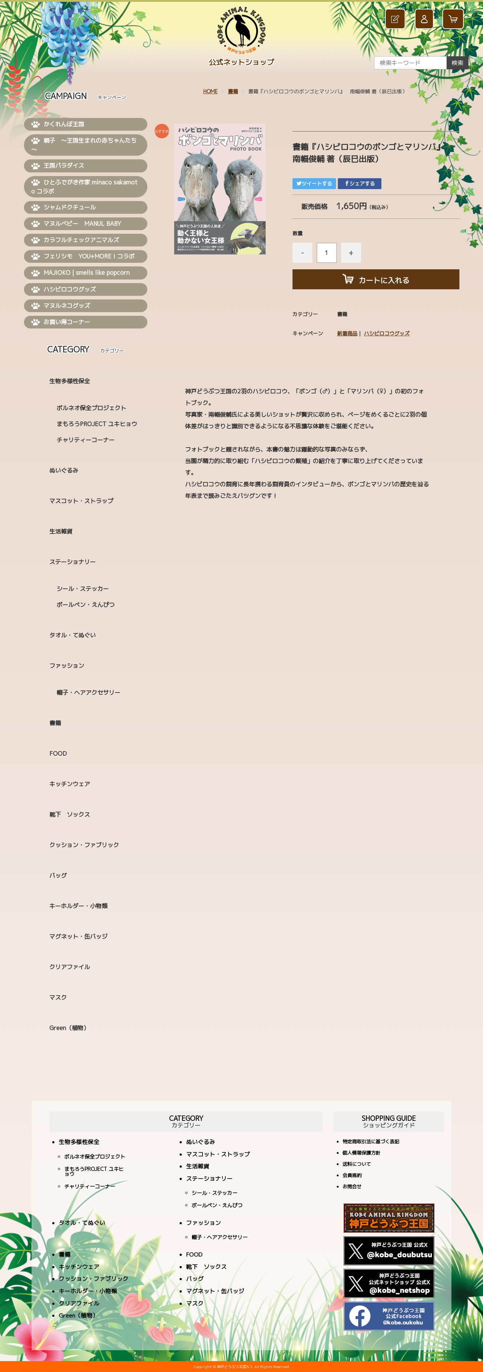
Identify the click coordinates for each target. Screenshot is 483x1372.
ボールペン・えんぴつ (86, 605)
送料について (357, 1164)
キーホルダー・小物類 (78, 906)
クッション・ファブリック (84, 845)
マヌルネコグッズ (60, 306)
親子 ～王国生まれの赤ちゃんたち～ (83, 145)
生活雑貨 (61, 531)
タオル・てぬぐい (72, 635)
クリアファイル (69, 967)
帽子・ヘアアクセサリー (88, 693)
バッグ (58, 875)
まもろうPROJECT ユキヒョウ (97, 424)
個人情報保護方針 (361, 1153)
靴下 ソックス (69, 814)
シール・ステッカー (83, 589)
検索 (457, 63)
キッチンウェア (69, 784)
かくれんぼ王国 (57, 124)
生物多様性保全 (69, 381)
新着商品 (347, 333)
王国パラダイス (57, 166)
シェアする (359, 183)
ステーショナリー (72, 562)
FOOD (58, 754)
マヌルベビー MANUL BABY (76, 224)
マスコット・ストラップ (81, 501)
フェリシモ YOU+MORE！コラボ (83, 256)
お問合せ (352, 1187)
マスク (58, 997)
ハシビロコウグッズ (387, 333)
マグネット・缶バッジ (78, 936)
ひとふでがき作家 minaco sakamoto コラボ (84, 186)
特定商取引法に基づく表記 (371, 1142)
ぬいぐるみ (63, 470)
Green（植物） (69, 1028)
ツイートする (314, 183)
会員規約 (352, 1176)
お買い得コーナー (60, 322)
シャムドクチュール (63, 207)
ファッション (66, 666)
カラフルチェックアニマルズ (75, 240)
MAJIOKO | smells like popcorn (80, 273)
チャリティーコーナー (86, 440)
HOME (210, 91)
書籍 (233, 91)
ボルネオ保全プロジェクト (91, 408)
